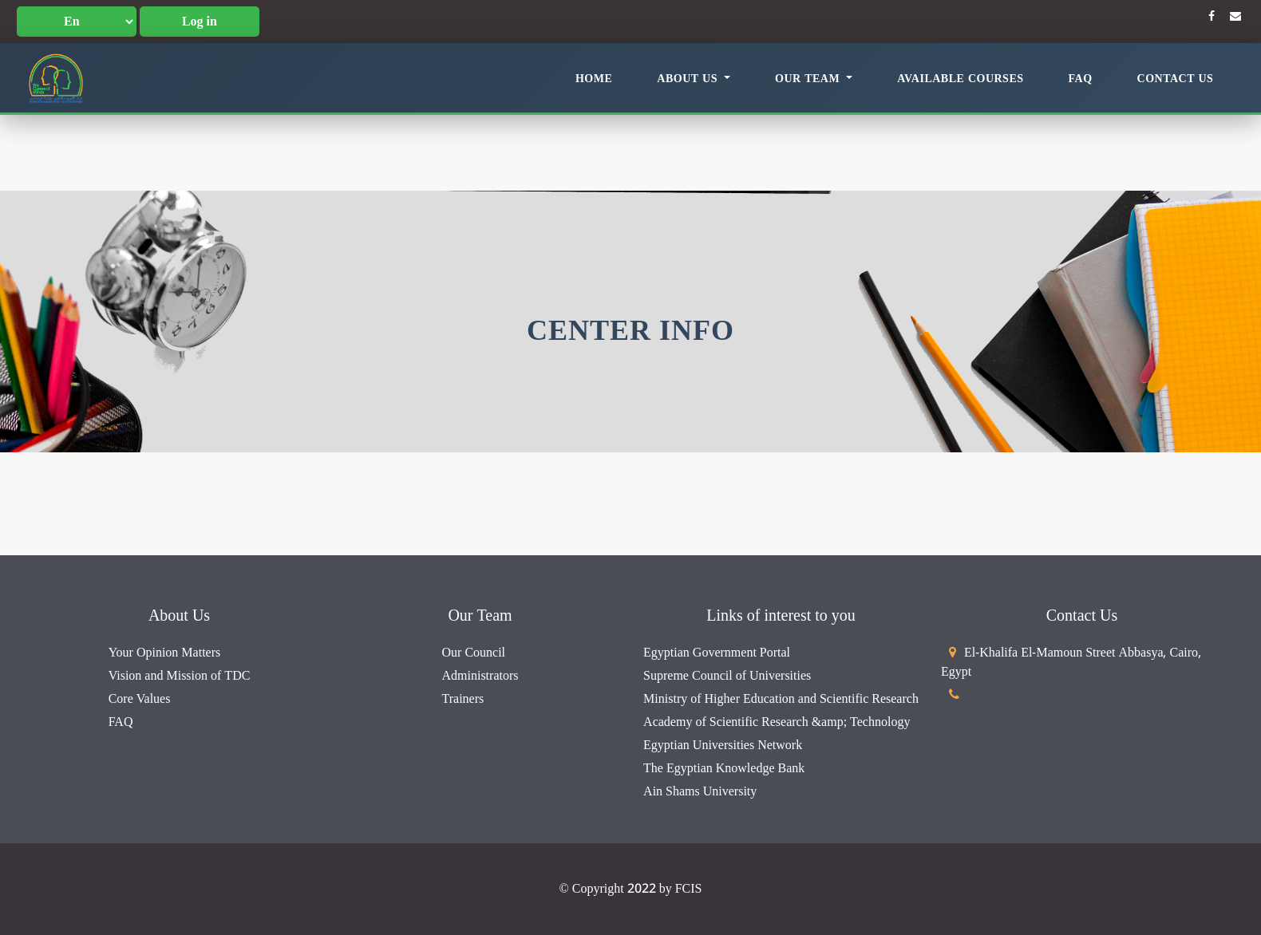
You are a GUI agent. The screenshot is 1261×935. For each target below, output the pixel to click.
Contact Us (1175, 78)
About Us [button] (689, 78)
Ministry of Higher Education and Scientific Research (781, 698)
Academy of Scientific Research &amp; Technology (776, 722)
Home (593, 78)
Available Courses (960, 78)
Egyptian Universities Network (722, 745)
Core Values (140, 698)
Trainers (463, 698)
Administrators (480, 675)
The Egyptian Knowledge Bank (723, 768)
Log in (199, 21)
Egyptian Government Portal (716, 652)
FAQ (1081, 78)
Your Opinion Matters (165, 652)
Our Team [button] (809, 78)
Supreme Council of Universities (727, 675)
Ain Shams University (700, 791)
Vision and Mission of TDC (180, 675)
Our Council (474, 652)
